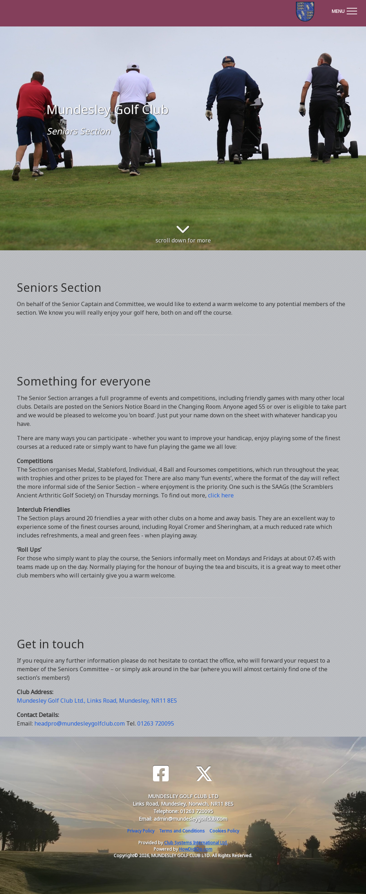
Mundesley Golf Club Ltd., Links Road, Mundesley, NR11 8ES (97, 700)
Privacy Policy (140, 831)
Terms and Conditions (182, 831)
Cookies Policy (224, 831)
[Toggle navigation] (344, 10)
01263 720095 (155, 723)
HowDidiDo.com (195, 849)
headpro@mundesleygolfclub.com (79, 723)
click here (221, 495)
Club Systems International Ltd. (196, 843)
